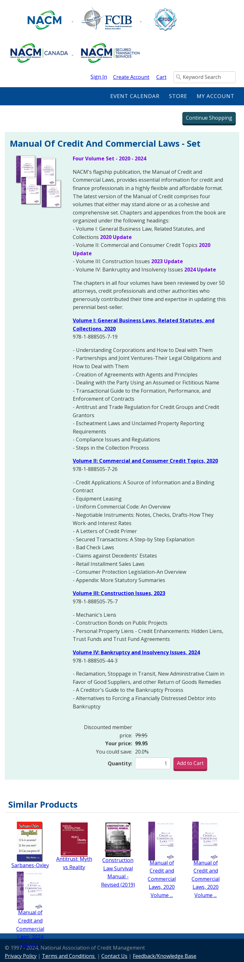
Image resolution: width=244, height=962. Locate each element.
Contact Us (114, 955)
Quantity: (120, 763)
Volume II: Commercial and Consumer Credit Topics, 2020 (145, 460)
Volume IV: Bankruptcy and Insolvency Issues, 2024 (136, 652)
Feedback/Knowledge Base (164, 955)
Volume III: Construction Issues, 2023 (119, 593)
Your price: (118, 743)
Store (178, 96)
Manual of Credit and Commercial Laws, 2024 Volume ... (30, 928)
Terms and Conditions (69, 955)
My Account (215, 96)
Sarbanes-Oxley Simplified (30, 869)
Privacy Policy (21, 955)
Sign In (99, 76)
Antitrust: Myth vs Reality (74, 863)
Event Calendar (134, 96)
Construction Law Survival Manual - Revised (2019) (118, 872)
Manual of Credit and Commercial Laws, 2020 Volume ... (162, 879)
